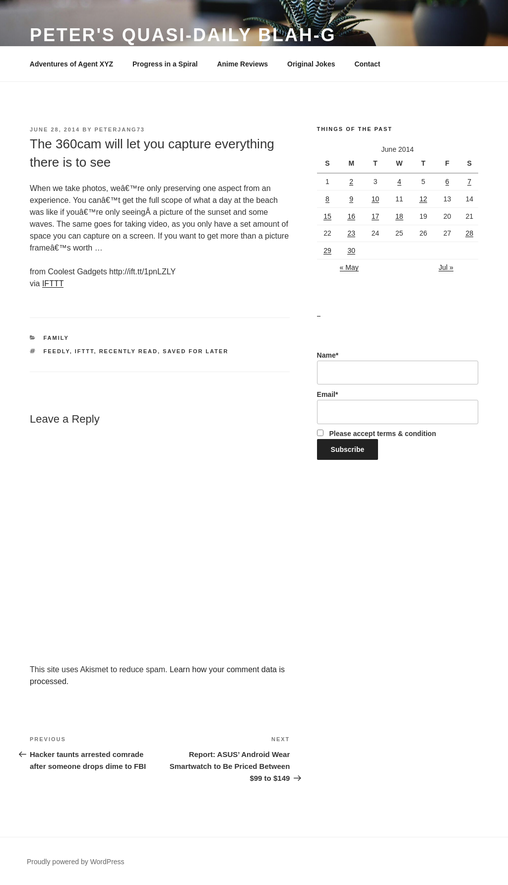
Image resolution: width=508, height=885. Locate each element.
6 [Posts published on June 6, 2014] (447, 182)
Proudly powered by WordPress (76, 862)
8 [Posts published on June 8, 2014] (327, 199)
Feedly (57, 351)
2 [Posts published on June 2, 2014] (351, 182)
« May (349, 267)
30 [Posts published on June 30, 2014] (351, 250)
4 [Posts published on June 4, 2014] (399, 182)
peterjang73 (119, 129)
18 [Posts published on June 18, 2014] (399, 216)
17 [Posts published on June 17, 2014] (376, 216)
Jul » (446, 267)
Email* (397, 407)
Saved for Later (195, 351)
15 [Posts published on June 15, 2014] (327, 216)
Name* (397, 368)
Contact (367, 64)
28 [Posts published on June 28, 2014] (469, 233)
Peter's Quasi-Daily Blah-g (183, 35)
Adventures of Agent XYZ (71, 64)
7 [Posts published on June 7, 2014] (469, 182)
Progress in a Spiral (165, 64)
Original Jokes (311, 64)
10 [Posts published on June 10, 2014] (376, 199)
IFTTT (53, 283)
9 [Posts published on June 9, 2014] (351, 199)
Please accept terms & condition (376, 434)
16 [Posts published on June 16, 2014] (351, 216)
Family (56, 338)
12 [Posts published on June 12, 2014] (423, 199)
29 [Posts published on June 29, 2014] (327, 250)
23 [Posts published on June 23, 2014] (351, 233)
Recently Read (128, 351)
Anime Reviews (242, 64)
